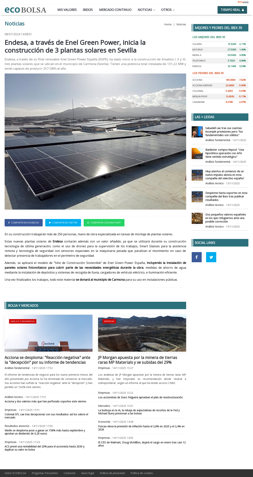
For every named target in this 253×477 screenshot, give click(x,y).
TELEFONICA (199, 60)
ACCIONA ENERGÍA (202, 85)
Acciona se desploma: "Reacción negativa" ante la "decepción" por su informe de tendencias (47, 360)
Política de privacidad (112, 473)
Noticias (145, 10)
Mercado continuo (115, 10)
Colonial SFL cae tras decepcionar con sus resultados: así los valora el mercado (46, 416)
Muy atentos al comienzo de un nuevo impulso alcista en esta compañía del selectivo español (224, 174)
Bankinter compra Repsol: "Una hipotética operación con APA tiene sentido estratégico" (226, 152)
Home (168, 24)
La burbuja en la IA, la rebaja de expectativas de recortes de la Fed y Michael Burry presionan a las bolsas (139, 411)
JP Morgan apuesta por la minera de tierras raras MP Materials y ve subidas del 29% (137, 360)
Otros (166, 10)
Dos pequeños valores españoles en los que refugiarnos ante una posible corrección (225, 216)
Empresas (109, 321)
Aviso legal (87, 473)
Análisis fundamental (23, 321)
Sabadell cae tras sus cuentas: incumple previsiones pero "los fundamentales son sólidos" (223, 131)
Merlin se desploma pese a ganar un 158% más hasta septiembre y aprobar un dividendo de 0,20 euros (45, 432)
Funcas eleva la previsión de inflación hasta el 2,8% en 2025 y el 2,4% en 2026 (141, 428)
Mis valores (67, 10)
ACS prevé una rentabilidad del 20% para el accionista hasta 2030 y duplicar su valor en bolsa (44, 448)
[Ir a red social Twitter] (211, 255)
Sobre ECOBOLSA (15, 473)
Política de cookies (142, 473)
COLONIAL (198, 91)
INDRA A (196, 55)
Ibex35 (88, 10)
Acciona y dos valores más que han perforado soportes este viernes (45, 401)
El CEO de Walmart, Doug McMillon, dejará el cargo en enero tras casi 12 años (142, 444)
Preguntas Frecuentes (45, 473)
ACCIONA (197, 79)
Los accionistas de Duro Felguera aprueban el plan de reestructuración (140, 397)
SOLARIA (197, 44)
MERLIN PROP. (200, 96)
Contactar (70, 473)
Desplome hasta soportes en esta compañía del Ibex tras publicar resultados (225, 195)
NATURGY (197, 49)
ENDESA (196, 66)
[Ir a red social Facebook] (197, 255)
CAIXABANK (198, 102)
